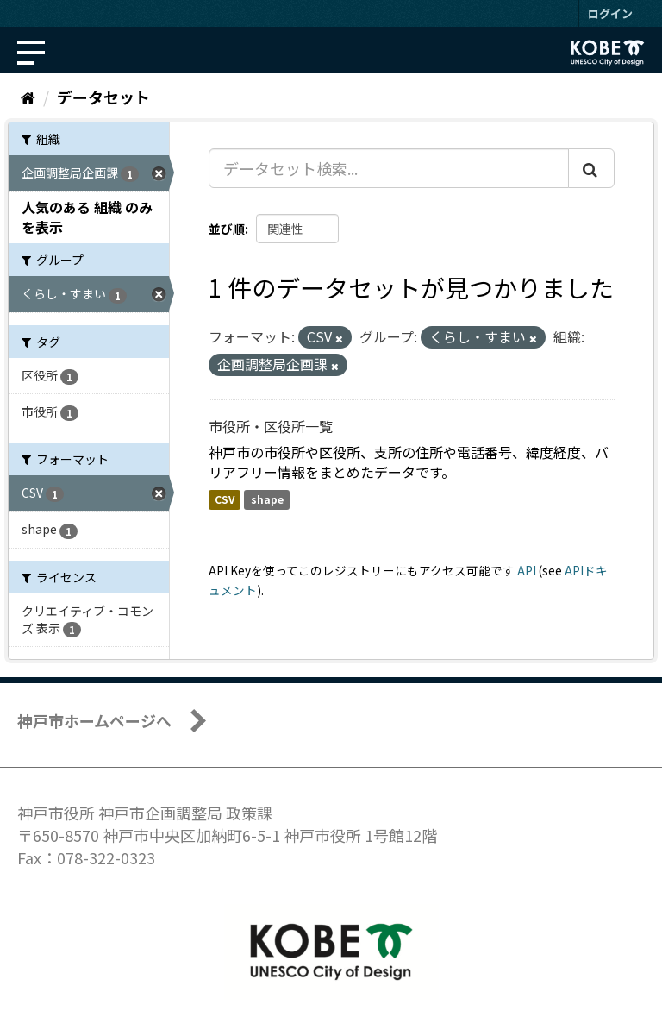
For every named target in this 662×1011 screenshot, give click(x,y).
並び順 (227, 228)
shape (267, 500)
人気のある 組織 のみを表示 (87, 217)
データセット (103, 96)
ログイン (610, 13)
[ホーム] (28, 96)
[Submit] (591, 168)
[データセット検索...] (389, 168)
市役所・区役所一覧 (271, 426)
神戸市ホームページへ (94, 720)
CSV (224, 500)
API (526, 570)
